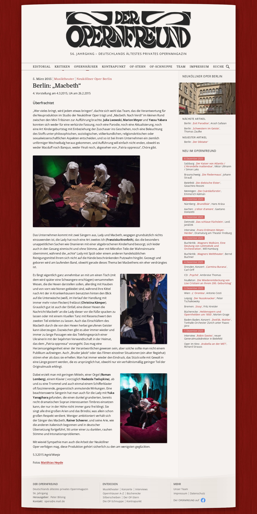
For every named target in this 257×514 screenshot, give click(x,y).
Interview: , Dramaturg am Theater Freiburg (208, 232)
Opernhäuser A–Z (113, 493)
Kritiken (62, 66)
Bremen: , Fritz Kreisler (201, 306)
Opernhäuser (86, 66)
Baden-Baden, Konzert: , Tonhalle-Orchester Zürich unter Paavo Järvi (208, 322)
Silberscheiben (112, 497)
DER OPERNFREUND (45, 484)
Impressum (199, 66)
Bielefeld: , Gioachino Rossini (202, 184)
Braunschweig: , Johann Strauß (207, 176)
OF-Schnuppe (161, 66)
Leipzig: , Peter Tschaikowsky (203, 300)
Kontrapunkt (114, 66)
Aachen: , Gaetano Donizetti (204, 211)
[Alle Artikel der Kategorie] (207, 99)
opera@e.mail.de (54, 501)
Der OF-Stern (131, 497)
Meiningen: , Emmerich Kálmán (202, 193)
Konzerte (127, 489)
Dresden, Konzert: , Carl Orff (205, 268)
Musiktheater (64, 79)
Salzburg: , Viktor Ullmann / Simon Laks (207, 166)
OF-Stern (138, 66)
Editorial (42, 66)
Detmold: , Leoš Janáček (207, 223)
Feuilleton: (208, 282)
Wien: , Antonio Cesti (202, 293)
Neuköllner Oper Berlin (94, 79)
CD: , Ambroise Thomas (202, 275)
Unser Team (180, 489)
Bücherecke (134, 493)
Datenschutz (197, 493)
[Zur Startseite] (128, 29)
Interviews (141, 489)
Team (181, 66)
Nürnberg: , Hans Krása (204, 204)
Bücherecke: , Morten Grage (206, 313)
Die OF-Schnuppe (113, 501)
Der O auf (186, 500)
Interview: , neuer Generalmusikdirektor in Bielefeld (203, 337)
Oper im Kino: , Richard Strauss (205, 345)
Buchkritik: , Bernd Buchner (208, 256)
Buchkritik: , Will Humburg (204, 245)
